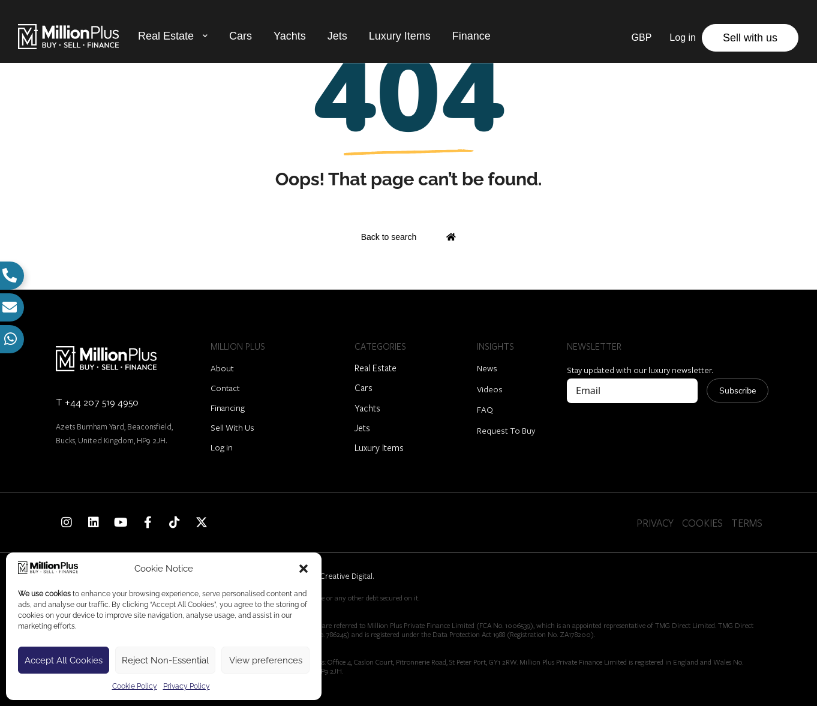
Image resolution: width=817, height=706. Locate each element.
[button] (304, 569)
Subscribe (737, 390)
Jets (337, 35)
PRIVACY (655, 523)
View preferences (265, 660)
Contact (225, 387)
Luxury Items (400, 35)
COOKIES (702, 523)
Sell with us (750, 37)
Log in (222, 447)
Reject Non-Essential (165, 660)
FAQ (485, 409)
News (487, 368)
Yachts (290, 35)
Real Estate (166, 35)
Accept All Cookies (64, 660)
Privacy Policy (186, 686)
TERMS (746, 523)
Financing (228, 407)
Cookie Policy (134, 686)
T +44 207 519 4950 (97, 401)
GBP (642, 37)
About (222, 368)
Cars (240, 35)
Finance (471, 35)
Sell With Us (232, 427)
